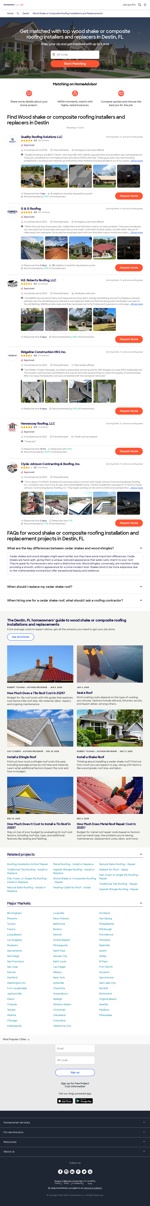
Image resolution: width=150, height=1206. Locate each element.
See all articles (20, 636)
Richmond (105, 993)
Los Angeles (14, 940)
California (66, 1182)
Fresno (11, 929)
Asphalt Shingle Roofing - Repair (119, 889)
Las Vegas (59, 966)
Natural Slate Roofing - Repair (117, 864)
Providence (106, 934)
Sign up (75, 1072)
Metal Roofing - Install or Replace (73, 864)
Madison (104, 1009)
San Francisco (15, 961)
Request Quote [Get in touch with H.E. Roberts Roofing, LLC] (129, 339)
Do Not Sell (77, 1182)
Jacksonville (14, 993)
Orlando (12, 1004)
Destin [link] (26, 13)
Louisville (58, 913)
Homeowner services (75, 1123)
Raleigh (57, 999)
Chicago (12, 1020)
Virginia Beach (108, 999)
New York (59, 977)
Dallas (102, 956)
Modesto (12, 945)
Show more (137, 160)
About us (75, 1152)
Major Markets (75, 903)
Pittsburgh (105, 929)
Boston (57, 929)
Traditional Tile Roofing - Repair (118, 883)
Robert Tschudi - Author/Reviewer (27, 687)
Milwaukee (105, 1015)
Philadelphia (106, 923)
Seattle (103, 1004)
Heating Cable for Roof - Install (72, 887)
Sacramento (14, 950)
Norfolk (103, 988)
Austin (103, 950)
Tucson (11, 923)
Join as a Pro (129, 4)
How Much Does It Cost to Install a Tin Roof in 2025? (38, 825)
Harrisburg (105, 918)
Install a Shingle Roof (21, 757)
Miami (10, 999)
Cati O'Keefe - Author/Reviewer (25, 751)
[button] (32, 176)
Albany (57, 972)
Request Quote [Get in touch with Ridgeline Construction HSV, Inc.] (129, 410)
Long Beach (14, 934)
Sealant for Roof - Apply (113, 869)
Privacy (57, 1182)
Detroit (57, 934)
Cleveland (59, 1015)
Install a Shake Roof (90, 757)
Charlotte (59, 988)
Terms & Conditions (93, 1188)
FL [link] (18, 13)
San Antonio (106, 977)
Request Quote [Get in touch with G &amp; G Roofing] (129, 267)
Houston (104, 972)
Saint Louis (59, 961)
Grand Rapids (61, 940)
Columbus (59, 1020)
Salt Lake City (107, 983)
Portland (104, 913)
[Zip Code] (75, 55)
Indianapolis (14, 1025)
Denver (11, 972)
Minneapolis (60, 945)
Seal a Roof (85, 693)
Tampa (11, 1009)
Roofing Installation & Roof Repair (27, 864)
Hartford (12, 977)
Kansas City (60, 956)
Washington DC (16, 983)
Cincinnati (59, 1009)
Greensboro (60, 993)
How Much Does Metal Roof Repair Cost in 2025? (106, 825)
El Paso (103, 961)
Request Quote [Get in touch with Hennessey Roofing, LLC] (129, 451)
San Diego (13, 956)
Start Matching (75, 64)
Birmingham (14, 913)
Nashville (104, 945)
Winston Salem (62, 1004)
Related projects (75, 854)
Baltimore (59, 923)
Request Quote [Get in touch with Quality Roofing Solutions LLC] (129, 195)
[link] (75, 138)
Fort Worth (106, 966)
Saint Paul (59, 950)
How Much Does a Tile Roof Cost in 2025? (36, 693)
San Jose (12, 966)
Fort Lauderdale (17, 988)
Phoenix (12, 918)
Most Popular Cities (16, 1039)
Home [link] (10, 13)
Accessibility (90, 1182)
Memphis (104, 940)
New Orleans (61, 918)
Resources (75, 1142)
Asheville (58, 983)
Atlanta (11, 1015)
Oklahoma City (62, 1025)
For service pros (75, 1132)
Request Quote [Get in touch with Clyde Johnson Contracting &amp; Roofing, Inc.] (129, 523)
